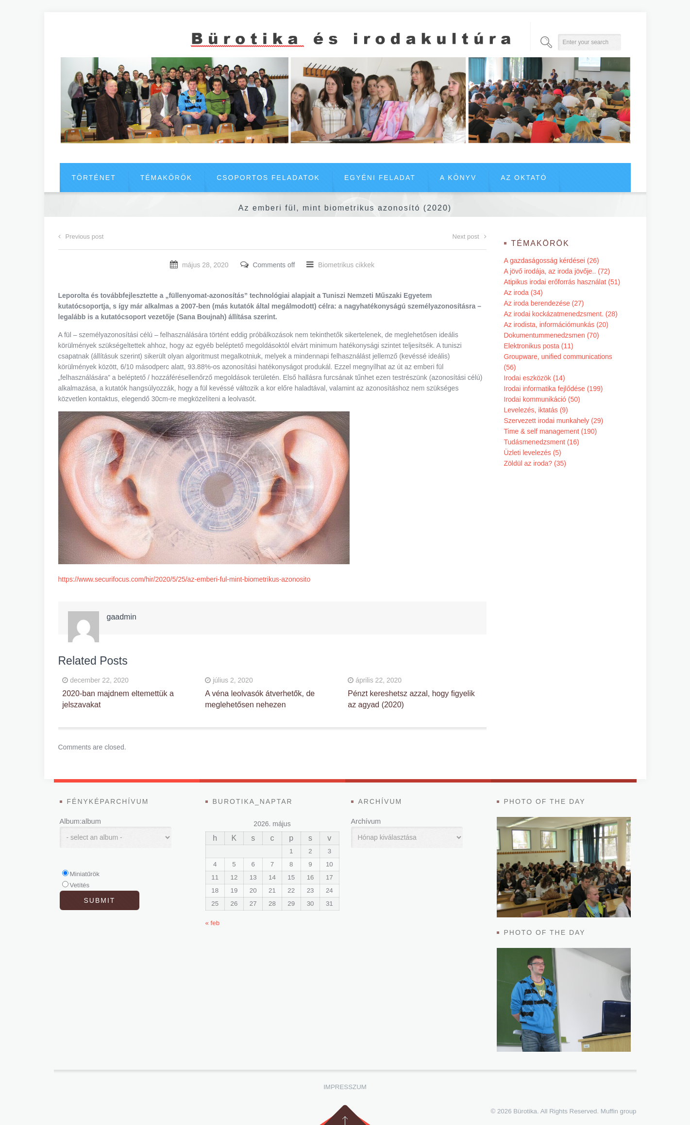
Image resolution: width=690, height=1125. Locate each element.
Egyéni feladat (380, 177)
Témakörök (166, 177)
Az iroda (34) (523, 292)
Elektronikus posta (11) (538, 346)
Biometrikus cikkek (346, 265)
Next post (470, 236)
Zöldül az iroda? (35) (535, 463)
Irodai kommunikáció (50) (542, 399)
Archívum (366, 821)
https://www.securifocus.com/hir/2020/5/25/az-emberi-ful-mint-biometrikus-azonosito (184, 579)
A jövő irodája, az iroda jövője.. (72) (557, 271)
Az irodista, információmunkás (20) (556, 324)
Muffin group (619, 1111)
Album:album (80, 821)
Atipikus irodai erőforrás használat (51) (562, 282)
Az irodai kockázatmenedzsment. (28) (561, 314)
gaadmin (121, 617)
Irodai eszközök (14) (534, 378)
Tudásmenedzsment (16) (541, 442)
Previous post (81, 236)
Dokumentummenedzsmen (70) (551, 335)
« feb (212, 923)
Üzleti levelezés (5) (532, 453)
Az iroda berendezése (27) (544, 303)
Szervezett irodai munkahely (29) (554, 420)
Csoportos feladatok (268, 177)
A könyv (458, 177)
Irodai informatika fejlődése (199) (553, 388)
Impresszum (345, 1087)
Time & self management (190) (550, 431)
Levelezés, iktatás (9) (536, 410)
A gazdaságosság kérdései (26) (551, 260)
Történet (94, 177)
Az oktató (524, 177)
